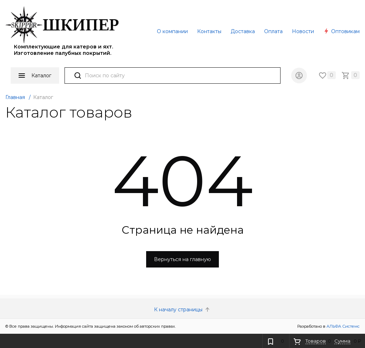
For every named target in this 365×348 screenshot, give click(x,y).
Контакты (209, 31)
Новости (303, 31)
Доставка (243, 31)
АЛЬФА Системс (342, 326)
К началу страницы (182, 309)
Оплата (273, 31)
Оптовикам (341, 31)
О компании (172, 31)
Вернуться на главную (182, 259)
